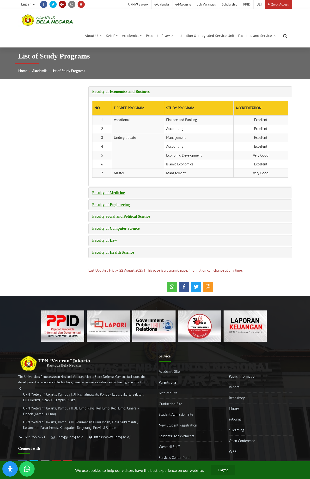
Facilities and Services (257, 35)
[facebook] (43, 4)
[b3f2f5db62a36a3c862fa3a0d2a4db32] (108, 326)
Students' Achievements (176, 436)
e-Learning (236, 430)
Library (234, 409)
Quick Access (278, 4)
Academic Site (169, 371)
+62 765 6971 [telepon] (34, 437)
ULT (259, 4)
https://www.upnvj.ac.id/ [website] (112, 437)
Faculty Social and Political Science (121, 216)
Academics (132, 35)
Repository (237, 398)
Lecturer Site (168, 393)
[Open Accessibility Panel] (10, 469)
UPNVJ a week (138, 4)
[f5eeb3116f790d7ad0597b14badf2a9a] (154, 326)
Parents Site (167, 382)
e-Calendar (161, 4)
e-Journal (235, 419)
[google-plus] (62, 4)
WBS (233, 452)
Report (234, 387)
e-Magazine (183, 4)
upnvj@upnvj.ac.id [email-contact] (70, 437)
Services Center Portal (175, 458)
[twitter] (53, 4)
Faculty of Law (104, 240)
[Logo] (47, 20)
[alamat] (84, 411)
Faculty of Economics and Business (121, 91)
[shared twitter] (196, 287)
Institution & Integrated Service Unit (205, 35)
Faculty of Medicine (108, 193)
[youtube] (81, 4)
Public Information (242, 376)
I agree (223, 470)
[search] (285, 36)
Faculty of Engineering (111, 205)
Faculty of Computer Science (116, 228)
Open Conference (242, 441)
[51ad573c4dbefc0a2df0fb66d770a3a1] (199, 326)
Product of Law (159, 35)
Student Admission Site (176, 414)
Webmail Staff (169, 447)
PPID (246, 4)
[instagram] (71, 4)
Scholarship (229, 4)
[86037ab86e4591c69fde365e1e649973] (62, 326)
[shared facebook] (184, 287)
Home (22, 71)
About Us (93, 35)
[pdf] (208, 287)
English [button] (28, 4)
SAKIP (112, 35)
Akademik (39, 71)
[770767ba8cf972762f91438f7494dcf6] (245, 326)
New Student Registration (178, 425)
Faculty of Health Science (113, 252)
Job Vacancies (206, 4)
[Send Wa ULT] (27, 469)
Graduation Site (170, 404)
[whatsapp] (172, 287)
